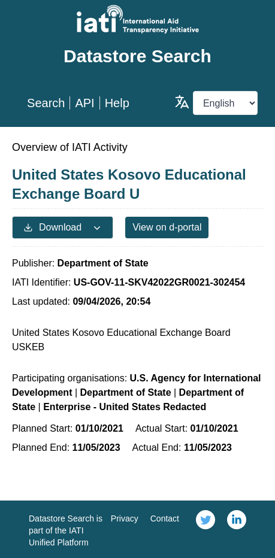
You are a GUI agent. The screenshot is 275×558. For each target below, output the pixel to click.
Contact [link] (164, 518)
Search (46, 103)
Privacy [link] (124, 518)
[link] (205, 529)
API (84, 103)
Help (117, 103)
